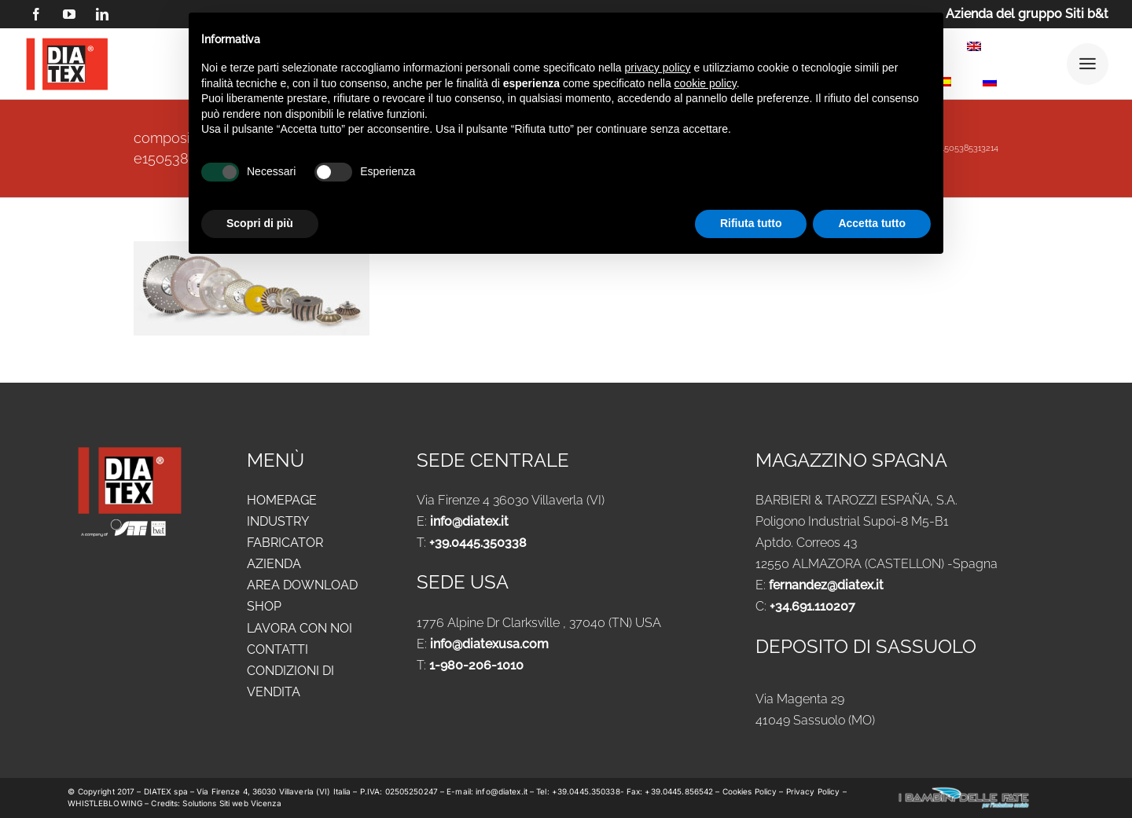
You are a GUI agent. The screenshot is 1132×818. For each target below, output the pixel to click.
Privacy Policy (813, 791)
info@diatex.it (469, 521)
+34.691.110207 (812, 606)
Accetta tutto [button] (872, 223)
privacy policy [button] (658, 67)
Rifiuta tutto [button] (751, 223)
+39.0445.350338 (478, 542)
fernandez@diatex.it (826, 585)
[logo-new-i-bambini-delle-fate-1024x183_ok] (964, 791)
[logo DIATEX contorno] (67, 40)
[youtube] (69, 14)
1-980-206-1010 (476, 665)
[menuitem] (974, 49)
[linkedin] (102, 14)
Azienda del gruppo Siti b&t (1027, 13)
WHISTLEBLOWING (106, 803)
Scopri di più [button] (259, 223)
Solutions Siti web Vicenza (231, 803)
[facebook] (36, 14)
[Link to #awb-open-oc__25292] (1087, 64)
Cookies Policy (751, 791)
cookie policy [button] (705, 83)
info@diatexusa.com (489, 643)
